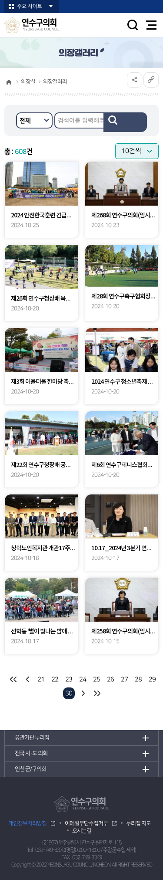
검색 (125, 122)
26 (110, 679)
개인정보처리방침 (27, 823)
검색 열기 (132, 25)
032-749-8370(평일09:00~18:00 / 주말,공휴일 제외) (85, 850)
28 (138, 679)
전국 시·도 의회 (31, 753)
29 (152, 679)
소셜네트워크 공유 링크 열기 (134, 80)
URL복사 (151, 80)
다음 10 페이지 (83, 693)
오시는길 (81, 831)
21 (40, 679)
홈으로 (8, 82)
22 (54, 679)
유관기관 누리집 (32, 737)
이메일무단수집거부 (86, 823)
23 (68, 679)
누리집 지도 (138, 823)
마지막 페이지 (97, 693)
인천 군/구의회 (30, 769)
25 (96, 679)
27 (124, 679)
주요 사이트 (29, 6)
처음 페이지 (13, 679)
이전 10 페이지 (27, 679)
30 (68, 693)
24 (82, 679)
